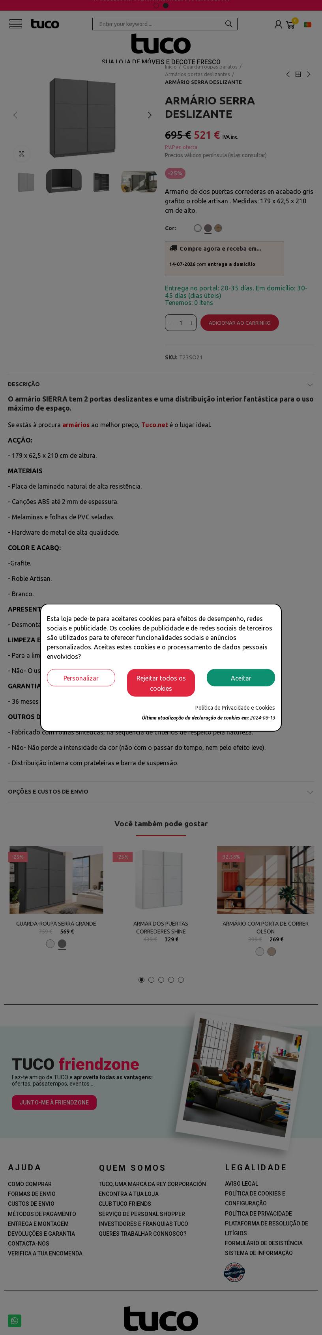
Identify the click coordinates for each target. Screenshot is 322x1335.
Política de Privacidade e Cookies (235, 707)
